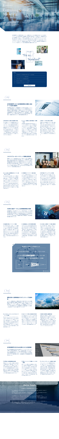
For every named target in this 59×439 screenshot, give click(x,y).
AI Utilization (32, 1)
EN (57, 1)
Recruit (47, 1)
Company (38, 1)
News (43, 1)
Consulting (26, 1)
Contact (52, 1)
